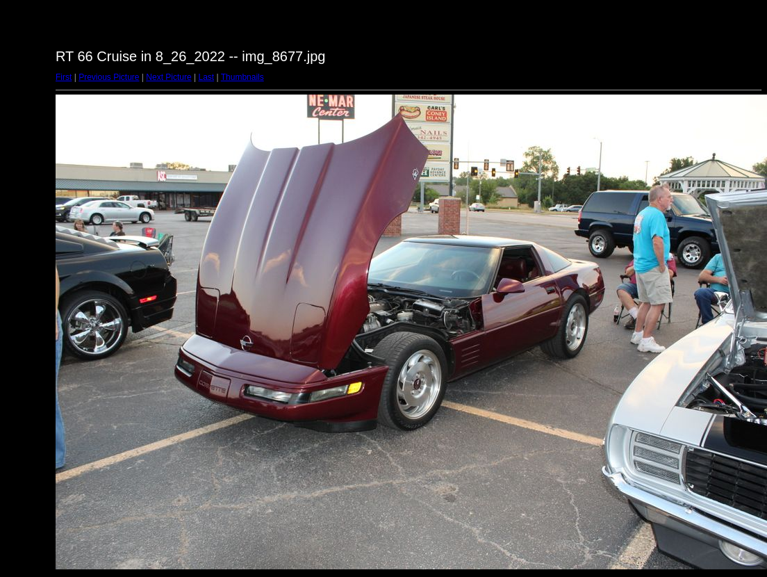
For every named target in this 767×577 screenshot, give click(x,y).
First (64, 77)
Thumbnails (242, 77)
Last (206, 77)
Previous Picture (109, 77)
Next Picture (168, 77)
